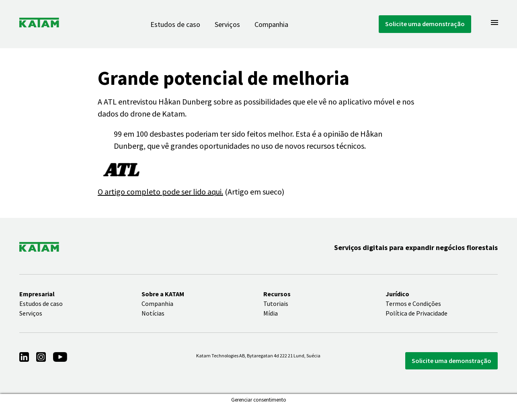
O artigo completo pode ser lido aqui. (160, 192)
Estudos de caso (175, 24)
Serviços (227, 24)
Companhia (271, 24)
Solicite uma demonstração (425, 24)
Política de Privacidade (416, 313)
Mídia (270, 313)
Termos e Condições (413, 303)
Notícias (153, 313)
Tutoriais (275, 303)
